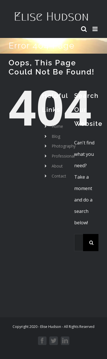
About (57, 166)
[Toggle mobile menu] (95, 29)
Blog (56, 136)
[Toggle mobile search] (84, 29)
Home (57, 126)
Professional (63, 156)
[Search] (91, 242)
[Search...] (78, 242)
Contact (59, 176)
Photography (64, 146)
